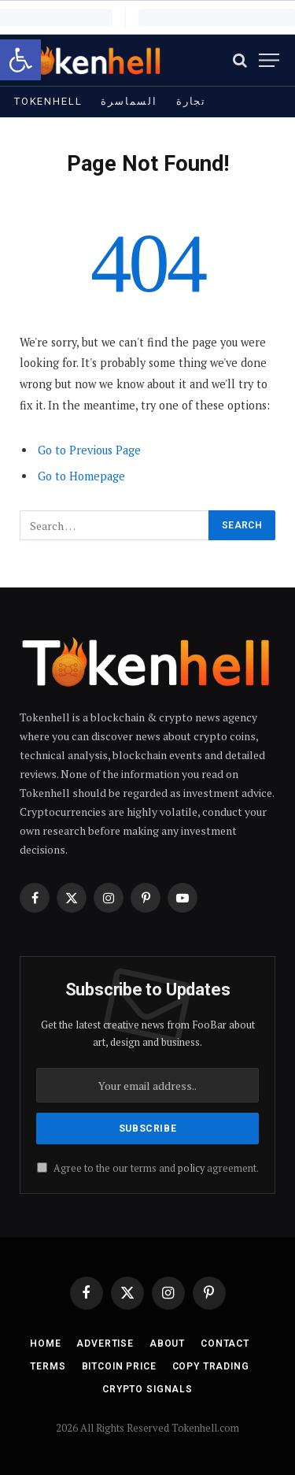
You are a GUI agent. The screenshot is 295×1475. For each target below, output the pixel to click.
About (167, 1343)
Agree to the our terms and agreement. (148, 1168)
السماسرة (129, 101)
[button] (20, 59)
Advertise (105, 1343)
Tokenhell (48, 101)
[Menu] (269, 60)
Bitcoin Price (119, 1366)
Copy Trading (210, 1366)
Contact (225, 1343)
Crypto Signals (147, 1389)
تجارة (191, 101)
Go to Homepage (81, 476)
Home (45, 1343)
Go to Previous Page (89, 450)
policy (191, 1168)
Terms (47, 1366)
